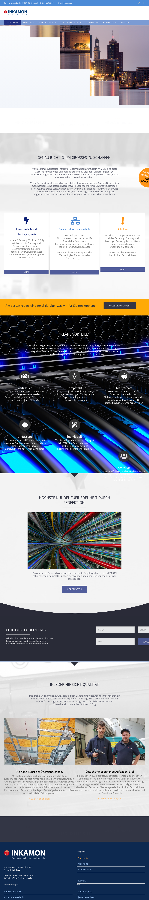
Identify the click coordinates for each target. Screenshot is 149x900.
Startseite (83, 858)
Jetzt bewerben (86, 897)
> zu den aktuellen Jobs (109, 798)
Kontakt (82, 880)
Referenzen (84, 869)
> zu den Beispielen (39, 798)
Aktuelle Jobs (85, 891)
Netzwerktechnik (15, 897)
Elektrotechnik (13, 891)
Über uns (83, 863)
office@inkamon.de (64, 3)
